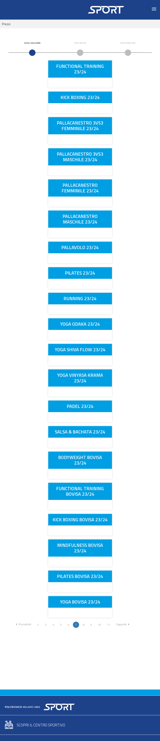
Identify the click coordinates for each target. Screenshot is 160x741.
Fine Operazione (127, 43)
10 (99, 625)
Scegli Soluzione (32, 43)
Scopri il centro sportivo (41, 725)
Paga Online (80, 43)
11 (108, 625)
